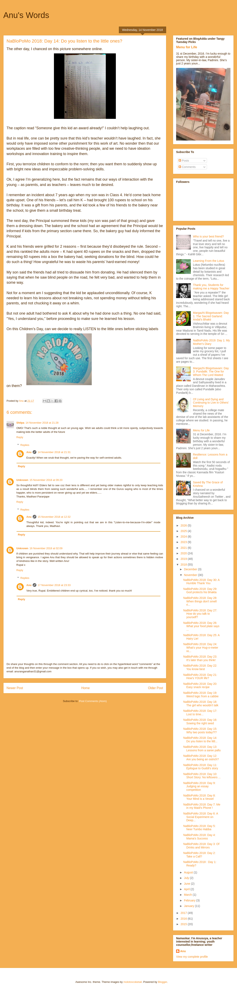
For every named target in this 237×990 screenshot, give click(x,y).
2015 (184, 924)
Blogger (162, 981)
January (189, 906)
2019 (184, 558)
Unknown (22, 480)
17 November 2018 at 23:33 (54, 585)
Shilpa (20, 422)
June (187, 883)
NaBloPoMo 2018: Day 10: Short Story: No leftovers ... (202, 775)
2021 (184, 547)
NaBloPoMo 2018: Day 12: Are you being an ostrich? (201, 757)
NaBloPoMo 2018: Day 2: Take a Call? (199, 854)
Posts (184, 160)
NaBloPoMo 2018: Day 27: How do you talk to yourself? (200, 614)
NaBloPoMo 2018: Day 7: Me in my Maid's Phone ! (201, 806)
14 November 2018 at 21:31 (54, 452)
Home (85, 688)
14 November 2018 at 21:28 (42, 422)
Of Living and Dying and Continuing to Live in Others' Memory (211, 403)
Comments (187, 167)
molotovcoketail (132, 981)
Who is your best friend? (208, 236)
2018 (184, 564)
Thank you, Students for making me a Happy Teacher (211, 286)
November (191, 575)
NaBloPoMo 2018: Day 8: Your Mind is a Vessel (199, 797)
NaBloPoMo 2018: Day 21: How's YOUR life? (200, 676)
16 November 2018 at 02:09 (46, 548)
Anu (28, 452)
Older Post (155, 688)
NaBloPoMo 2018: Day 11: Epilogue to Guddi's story (200, 766)
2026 (184, 525)
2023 (184, 542)
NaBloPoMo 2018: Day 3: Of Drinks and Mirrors (201, 845)
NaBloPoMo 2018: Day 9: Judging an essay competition (199, 786)
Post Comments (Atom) (93, 701)
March (188, 894)
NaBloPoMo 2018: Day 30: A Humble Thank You (201, 581)
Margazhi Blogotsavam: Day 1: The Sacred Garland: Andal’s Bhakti (211, 316)
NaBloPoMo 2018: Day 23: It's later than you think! (200, 658)
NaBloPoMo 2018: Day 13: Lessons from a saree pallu (202, 748)
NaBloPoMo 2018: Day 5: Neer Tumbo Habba (199, 827)
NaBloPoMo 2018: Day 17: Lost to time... (200, 712)
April (187, 889)
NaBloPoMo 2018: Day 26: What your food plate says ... (201, 626)
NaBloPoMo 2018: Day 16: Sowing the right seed (200, 721)
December (191, 569)
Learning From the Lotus (208, 260)
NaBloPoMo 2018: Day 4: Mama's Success (199, 836)
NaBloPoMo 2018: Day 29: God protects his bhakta (200, 590)
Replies (24, 445)
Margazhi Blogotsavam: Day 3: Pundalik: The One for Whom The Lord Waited (211, 372)
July (187, 878)
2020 (184, 553)
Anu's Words (26, 15)
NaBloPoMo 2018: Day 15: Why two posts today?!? (200, 730)
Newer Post (15, 688)
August (188, 872)
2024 (184, 536)
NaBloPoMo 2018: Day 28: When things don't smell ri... (200, 601)
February (190, 900)
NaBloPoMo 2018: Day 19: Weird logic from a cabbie (201, 694)
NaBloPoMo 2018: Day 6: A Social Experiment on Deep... (200, 817)
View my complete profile (192, 956)
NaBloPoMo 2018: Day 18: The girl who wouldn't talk (200, 703)
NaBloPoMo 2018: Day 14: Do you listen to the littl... (200, 739)
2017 (184, 913)
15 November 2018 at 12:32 (54, 516)
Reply (19, 437)
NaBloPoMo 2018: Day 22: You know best (200, 667)
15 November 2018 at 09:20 (46, 480)
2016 (184, 918)
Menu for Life (186, 47)
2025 (184, 531)
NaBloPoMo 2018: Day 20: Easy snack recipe (200, 685)
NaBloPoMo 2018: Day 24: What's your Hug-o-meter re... (200, 647)
